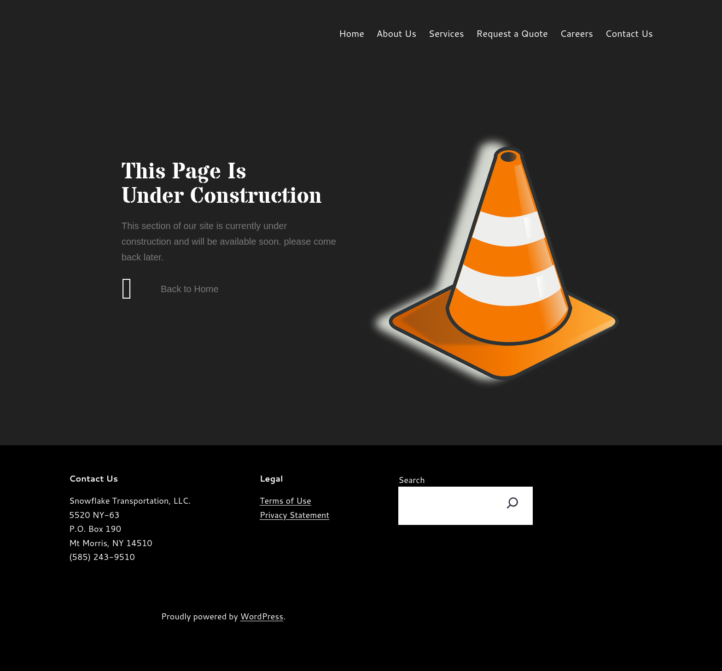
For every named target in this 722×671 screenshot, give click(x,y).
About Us (396, 33)
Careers (576, 33)
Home (351, 33)
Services (446, 33)
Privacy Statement (294, 515)
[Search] (512, 503)
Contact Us (629, 33)
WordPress (262, 616)
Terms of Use (285, 500)
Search (411, 480)
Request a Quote (512, 33)
